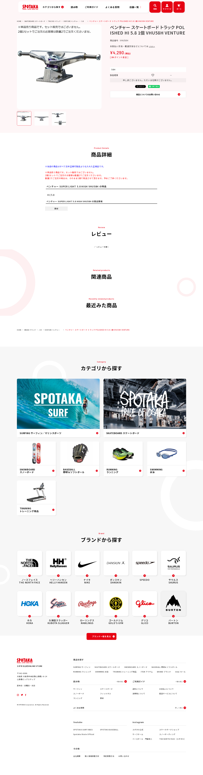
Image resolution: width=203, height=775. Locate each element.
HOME (19, 21)
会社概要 (76, 758)
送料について (138, 690)
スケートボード (106, 690)
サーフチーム (138, 736)
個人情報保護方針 (92, 758)
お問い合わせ (123, 758)
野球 (102, 700)
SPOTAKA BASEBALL (109, 731)
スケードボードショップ (169, 731)
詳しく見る (179, 710)
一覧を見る (119, 683)
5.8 (92, 21)
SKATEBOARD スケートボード (37, 21)
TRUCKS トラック (59, 21)
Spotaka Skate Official (83, 736)
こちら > (153, 46)
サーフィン (77, 690)
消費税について (139, 695)
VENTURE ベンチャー (79, 21)
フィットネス (105, 695)
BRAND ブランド (32, 330)
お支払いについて (166, 690)
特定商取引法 (108, 758)
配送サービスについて (168, 695)
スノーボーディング (167, 736)
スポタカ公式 (138, 731)
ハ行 (43, 330)
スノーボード (78, 695)
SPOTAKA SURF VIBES (83, 731)
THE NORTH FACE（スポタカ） (172, 741)
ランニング (77, 700)
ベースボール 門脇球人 (142, 741)
